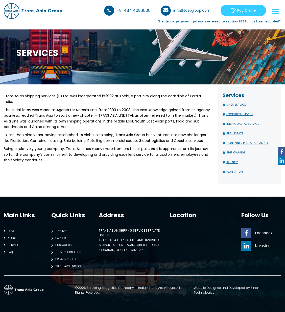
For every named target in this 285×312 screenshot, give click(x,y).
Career (57, 238)
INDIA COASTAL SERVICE (242, 124)
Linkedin (255, 245)
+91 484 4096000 (127, 11)
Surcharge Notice (65, 266)
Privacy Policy (62, 259)
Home (8, 231)
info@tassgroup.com (185, 11)
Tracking (58, 231)
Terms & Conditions (66, 252)
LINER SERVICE (236, 105)
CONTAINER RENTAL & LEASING (247, 143)
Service (10, 245)
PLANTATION (234, 172)
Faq (7, 252)
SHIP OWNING (235, 152)
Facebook (256, 232)
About (9, 238)
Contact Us (60, 245)
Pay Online (243, 10)
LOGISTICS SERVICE (239, 114)
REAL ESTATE (234, 133)
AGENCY (232, 162)
